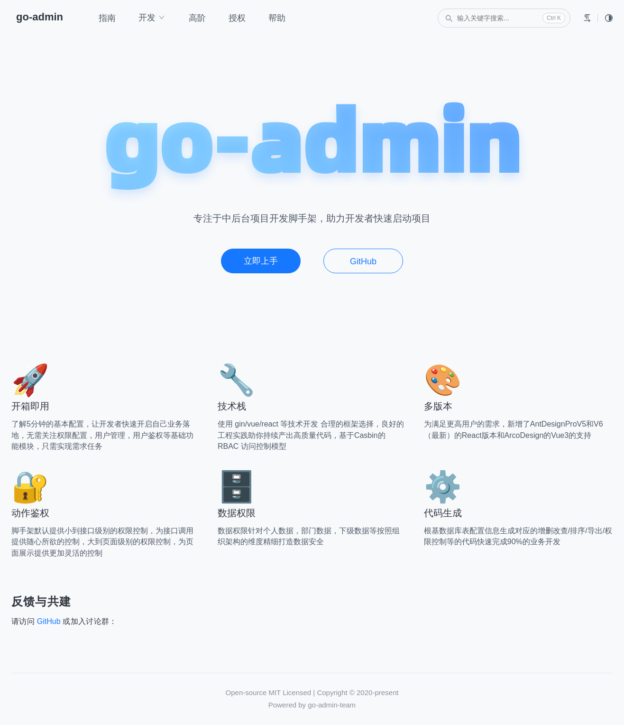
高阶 (197, 18)
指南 (107, 18)
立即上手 (261, 261)
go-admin (39, 17)
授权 (237, 18)
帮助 (276, 18)
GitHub (363, 261)
